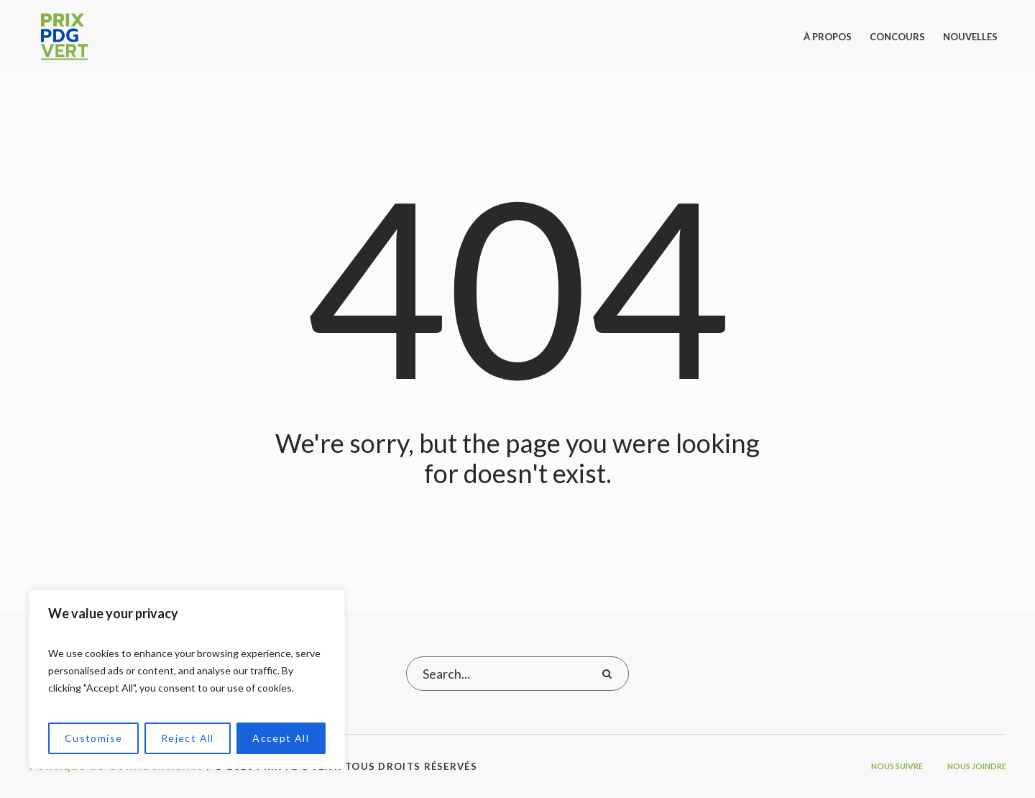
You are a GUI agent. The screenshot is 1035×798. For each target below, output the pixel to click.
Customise (94, 738)
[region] (187, 679)
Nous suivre (897, 766)
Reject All (187, 738)
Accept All (280, 738)
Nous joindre (976, 766)
